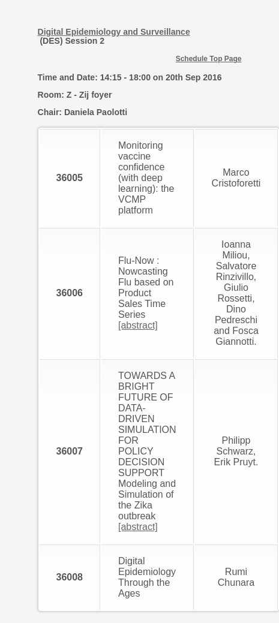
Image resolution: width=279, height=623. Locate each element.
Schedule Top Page (209, 59)
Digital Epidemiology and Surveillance (114, 32)
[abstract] (138, 325)
